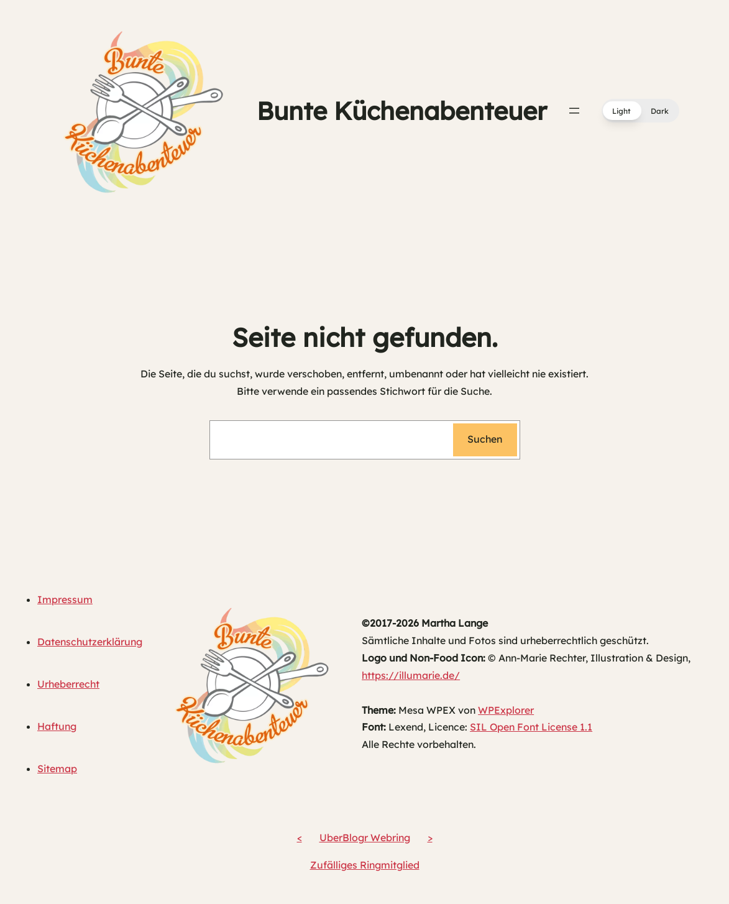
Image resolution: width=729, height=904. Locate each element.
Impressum (65, 599)
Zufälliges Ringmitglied (365, 865)
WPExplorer (506, 710)
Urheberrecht (68, 684)
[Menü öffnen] (574, 110)
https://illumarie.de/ (411, 675)
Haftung (56, 726)
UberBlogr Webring (364, 837)
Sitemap (57, 768)
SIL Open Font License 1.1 (531, 727)
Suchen (484, 439)
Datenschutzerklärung (89, 641)
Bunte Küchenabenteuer (402, 110)
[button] (640, 110)
